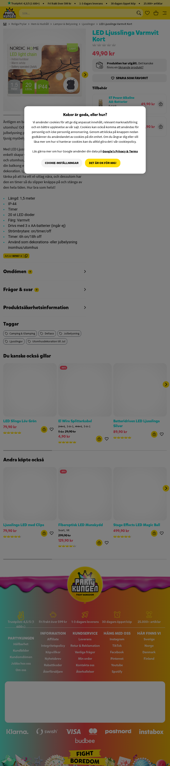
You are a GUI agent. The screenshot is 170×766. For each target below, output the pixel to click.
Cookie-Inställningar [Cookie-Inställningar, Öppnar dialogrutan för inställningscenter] (62, 163)
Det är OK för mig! (102, 163)
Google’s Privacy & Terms (120, 151)
